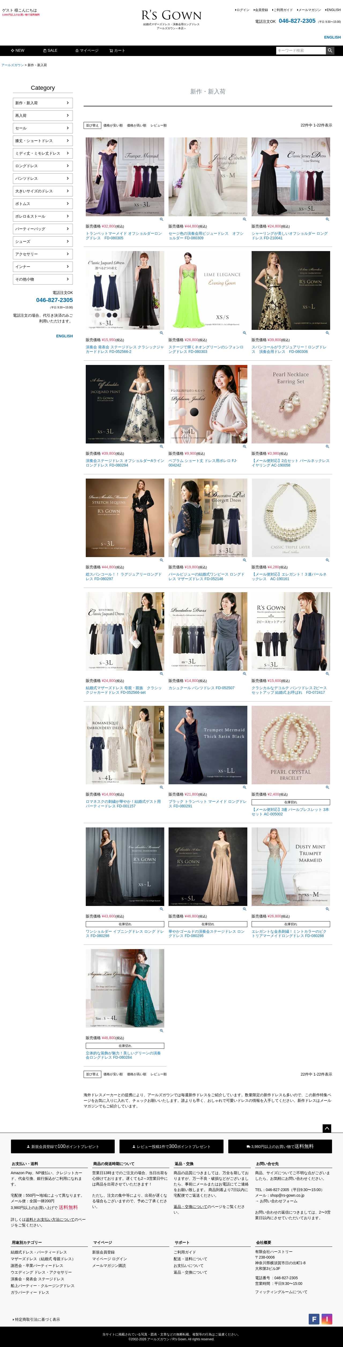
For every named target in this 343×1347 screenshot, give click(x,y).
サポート (182, 1242)
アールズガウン (12, 65)
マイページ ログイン (109, 1259)
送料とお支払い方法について (50, 1219)
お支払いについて (189, 1265)
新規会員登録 (103, 1252)
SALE (50, 50)
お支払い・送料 (25, 1164)
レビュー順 (159, 125)
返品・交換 (184, 1164)
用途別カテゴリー (27, 1242)
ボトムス (22, 204)
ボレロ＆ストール (30, 216)
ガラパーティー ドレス (30, 1292)
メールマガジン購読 (109, 1265)
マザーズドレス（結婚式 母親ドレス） (43, 1259)
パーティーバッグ (30, 229)
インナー (22, 266)
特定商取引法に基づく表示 (37, 1319)
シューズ (22, 241)
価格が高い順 (136, 125)
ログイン (243, 10)
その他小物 (24, 279)
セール (21, 128)
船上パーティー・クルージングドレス (42, 1285)
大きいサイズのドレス (34, 191)
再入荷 (21, 115)
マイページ (87, 50)
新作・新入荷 (26, 103)
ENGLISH (334, 10)
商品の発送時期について (114, 1164)
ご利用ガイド (283, 10)
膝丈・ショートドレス (34, 141)
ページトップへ (327, 1128)
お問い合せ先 (267, 1164)
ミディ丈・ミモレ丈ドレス (37, 153)
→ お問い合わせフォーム (276, 1201)
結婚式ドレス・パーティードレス (39, 1252)
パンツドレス (26, 178)
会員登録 (261, 10)
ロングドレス (26, 166)
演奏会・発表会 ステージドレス (37, 1279)
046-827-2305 (297, 20)
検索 (330, 50)
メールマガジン (310, 10)
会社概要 (263, 1242)
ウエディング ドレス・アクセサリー (41, 1272)
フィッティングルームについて (281, 1292)
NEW (17, 50)
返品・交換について (190, 1206)
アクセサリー (26, 254)
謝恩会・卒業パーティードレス (37, 1265)
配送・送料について (190, 1259)
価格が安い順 (113, 125)
